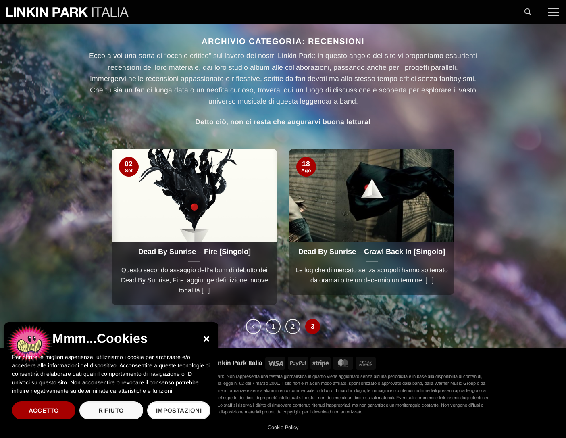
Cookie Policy (283, 427)
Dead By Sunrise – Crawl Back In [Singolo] (371, 252)
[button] (206, 339)
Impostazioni (179, 410)
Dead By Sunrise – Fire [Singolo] (194, 252)
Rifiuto (111, 410)
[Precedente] (253, 326)
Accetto (44, 410)
